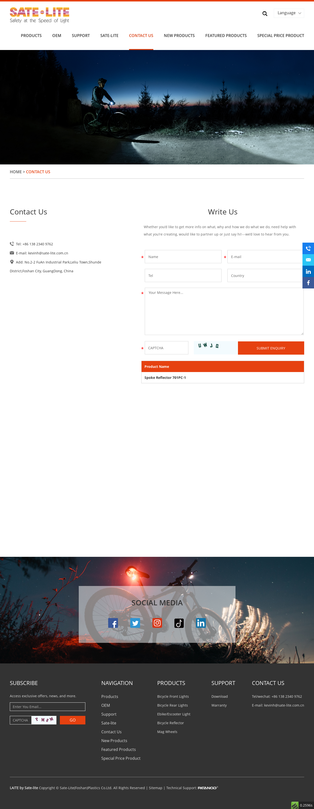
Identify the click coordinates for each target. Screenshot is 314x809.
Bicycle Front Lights (173, 695)
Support (81, 34)
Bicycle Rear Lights (172, 704)
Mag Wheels (167, 730)
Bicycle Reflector (170, 722)
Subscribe (24, 681)
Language (286, 12)
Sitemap (155, 786)
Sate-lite (109, 34)
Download (219, 695)
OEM (56, 34)
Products (31, 34)
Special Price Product (280, 34)
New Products (179, 34)
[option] (157, 106)
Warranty (219, 704)
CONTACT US (268, 681)
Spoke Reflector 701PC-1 (165, 376)
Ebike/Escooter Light (173, 713)
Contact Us (141, 34)
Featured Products (226, 34)
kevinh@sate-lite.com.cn (48, 252)
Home (16, 171)
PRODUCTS (171, 681)
